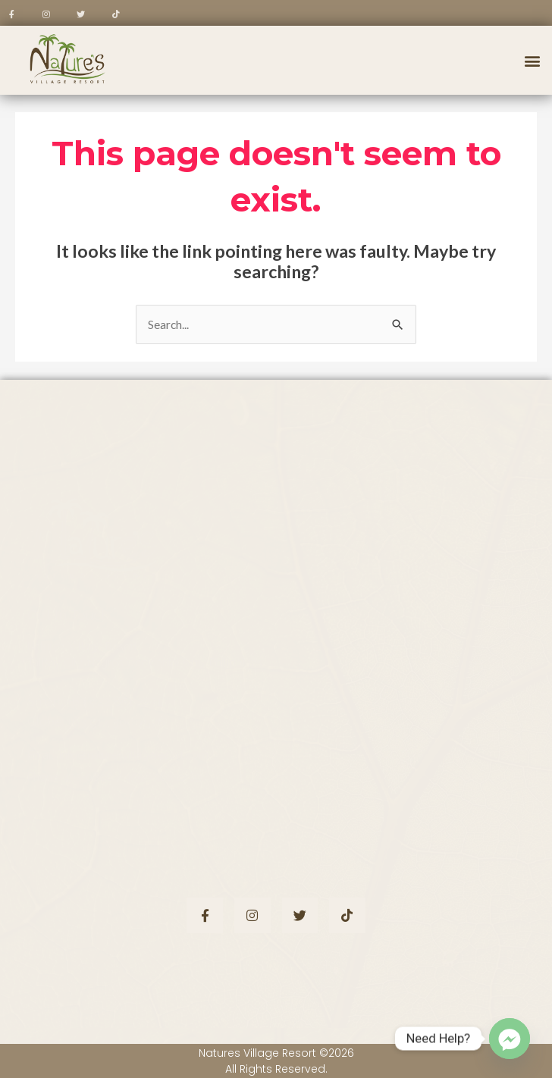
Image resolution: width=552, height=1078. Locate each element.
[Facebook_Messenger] (509, 1038)
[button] (531, 60)
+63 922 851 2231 (114, 701)
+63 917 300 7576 (116, 722)
